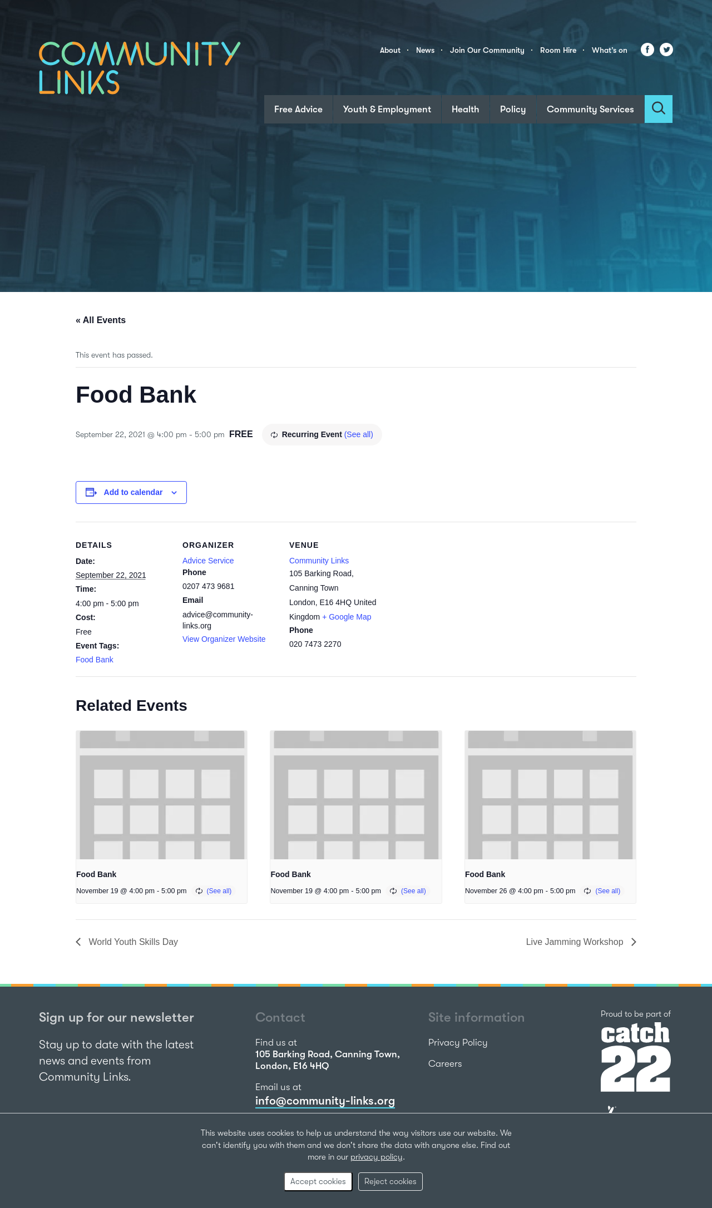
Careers (445, 1063)
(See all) (358, 434)
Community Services (590, 109)
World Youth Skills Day (132, 942)
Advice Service (208, 560)
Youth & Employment (387, 109)
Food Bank (94, 659)
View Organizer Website (224, 639)
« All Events (101, 320)
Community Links (319, 560)
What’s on (609, 50)
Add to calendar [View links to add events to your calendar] (133, 492)
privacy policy (376, 1157)
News (425, 50)
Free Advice (298, 109)
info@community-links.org (325, 1100)
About (390, 50)
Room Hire (558, 50)
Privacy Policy (458, 1042)
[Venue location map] (454, 598)
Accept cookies (318, 1181)
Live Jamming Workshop (576, 942)
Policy (513, 109)
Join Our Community (487, 50)
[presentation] (161, 795)
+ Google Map (346, 616)
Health (465, 109)
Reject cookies (390, 1181)
